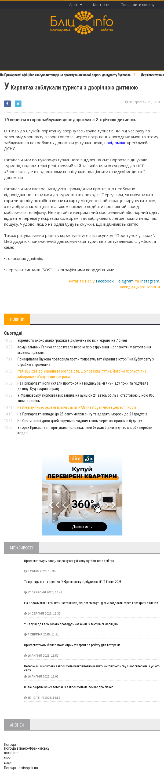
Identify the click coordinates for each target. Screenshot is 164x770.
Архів (75, 4)
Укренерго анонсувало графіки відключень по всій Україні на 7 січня (72, 340)
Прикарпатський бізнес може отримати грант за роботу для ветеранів (72, 645)
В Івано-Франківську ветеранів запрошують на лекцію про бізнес (68, 687)
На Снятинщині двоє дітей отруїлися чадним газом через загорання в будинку (79, 421)
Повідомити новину (138, 4)
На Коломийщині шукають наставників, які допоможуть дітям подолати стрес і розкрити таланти (91, 603)
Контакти (101, 4)
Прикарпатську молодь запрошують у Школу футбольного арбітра (69, 561)
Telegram (125, 281)
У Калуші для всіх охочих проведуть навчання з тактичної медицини (71, 624)
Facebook (105, 281)
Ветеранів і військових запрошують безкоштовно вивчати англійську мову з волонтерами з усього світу (91, 668)
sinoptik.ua (29, 768)
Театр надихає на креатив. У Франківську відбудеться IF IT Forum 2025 (73, 582)
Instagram (149, 281)
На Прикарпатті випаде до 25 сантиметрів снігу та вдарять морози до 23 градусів (82, 414)
